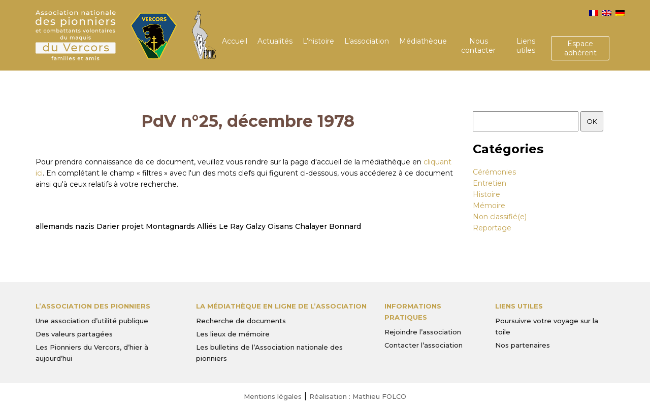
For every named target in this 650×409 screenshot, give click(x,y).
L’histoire (318, 41)
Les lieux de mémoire (233, 334)
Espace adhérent (580, 48)
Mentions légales (273, 396)
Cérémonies (494, 172)
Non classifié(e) (500, 216)
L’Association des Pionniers (93, 306)
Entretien (489, 183)
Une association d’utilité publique (92, 321)
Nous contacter (478, 46)
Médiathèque (423, 41)
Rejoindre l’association (422, 332)
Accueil (234, 41)
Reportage (492, 227)
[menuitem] (593, 13)
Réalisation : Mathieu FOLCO (357, 396)
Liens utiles (525, 46)
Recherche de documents (241, 321)
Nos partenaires (522, 345)
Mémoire (489, 205)
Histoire (486, 194)
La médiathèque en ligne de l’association (281, 306)
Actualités (274, 41)
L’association (366, 41)
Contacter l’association (423, 345)
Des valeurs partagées (74, 334)
